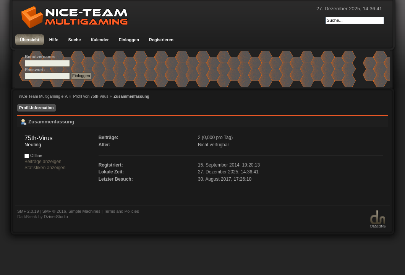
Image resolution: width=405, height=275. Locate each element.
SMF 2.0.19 (28, 211)
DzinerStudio (56, 216)
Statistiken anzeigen (44, 167)
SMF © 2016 (54, 211)
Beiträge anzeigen (43, 161)
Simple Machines (84, 211)
